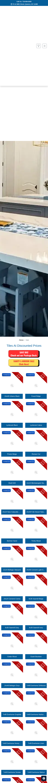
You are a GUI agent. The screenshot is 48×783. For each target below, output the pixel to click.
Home (21, 340)
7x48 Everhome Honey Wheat (12, 743)
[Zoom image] (12, 386)
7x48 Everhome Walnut (36, 772)
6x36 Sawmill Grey (12, 628)
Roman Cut (36, 454)
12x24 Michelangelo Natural (36, 483)
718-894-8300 (26, 1)
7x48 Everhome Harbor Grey (36, 714)
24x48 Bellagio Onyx (12, 685)
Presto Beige (12, 454)
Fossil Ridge (36, 396)
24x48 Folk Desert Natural (36, 512)
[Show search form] (38, 46)
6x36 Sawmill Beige (36, 599)
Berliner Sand (12, 541)
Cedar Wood (12, 656)
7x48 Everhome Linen (36, 743)
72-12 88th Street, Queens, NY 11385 (25, 4)
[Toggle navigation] (44, 46)
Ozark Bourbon (36, 656)
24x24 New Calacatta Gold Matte (12, 512)
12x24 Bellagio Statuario (12, 570)
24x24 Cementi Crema (12, 599)
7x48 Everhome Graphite (12, 714)
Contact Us (6, 374)
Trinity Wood (36, 541)
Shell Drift (12, 483)
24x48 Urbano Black (11, 396)
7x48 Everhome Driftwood (36, 685)
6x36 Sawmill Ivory (36, 628)
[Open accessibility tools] (43, 778)
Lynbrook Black (12, 425)
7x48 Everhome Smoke (12, 772)
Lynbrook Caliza (36, 425)
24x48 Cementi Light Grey (36, 570)
